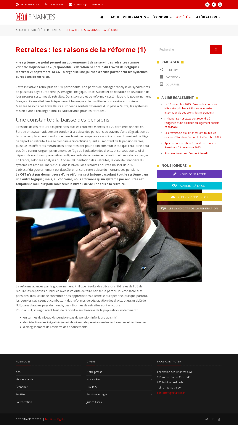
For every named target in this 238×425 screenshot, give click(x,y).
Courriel (169, 84)
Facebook (170, 77)
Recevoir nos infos (189, 197)
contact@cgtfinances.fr (88, 4)
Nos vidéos (93, 379)
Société (182, 17)
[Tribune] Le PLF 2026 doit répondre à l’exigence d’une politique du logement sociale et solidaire (192, 123)
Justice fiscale (94, 402)
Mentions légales (55, 419)
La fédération (205, 17)
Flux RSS (91, 387)
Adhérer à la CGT (189, 185)
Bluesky (169, 70)
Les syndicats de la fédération (189, 208)
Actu (115, 17)
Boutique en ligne (96, 394)
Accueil (21, 30)
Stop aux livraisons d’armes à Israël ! (186, 153)
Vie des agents (134, 17)
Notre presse (94, 372)
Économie (161, 17)
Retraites (54, 30)
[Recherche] (183, 49)
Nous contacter (189, 174)
